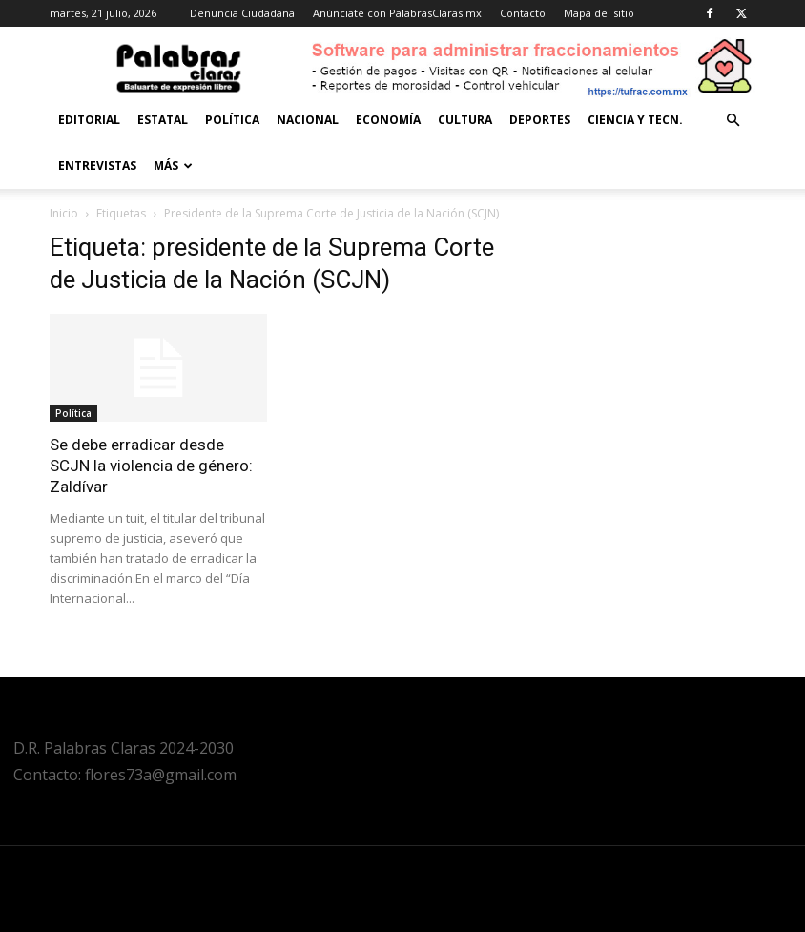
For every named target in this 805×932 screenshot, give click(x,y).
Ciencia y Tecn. (635, 120)
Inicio (64, 213)
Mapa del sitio (599, 13)
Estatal (162, 120)
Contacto (523, 13)
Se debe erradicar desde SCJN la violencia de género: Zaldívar (151, 465)
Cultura (465, 120)
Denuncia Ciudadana (242, 13)
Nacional (308, 120)
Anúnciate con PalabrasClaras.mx (397, 13)
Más (173, 165)
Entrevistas (97, 165)
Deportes (539, 120)
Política (232, 120)
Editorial (89, 120)
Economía (388, 120)
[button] (732, 121)
